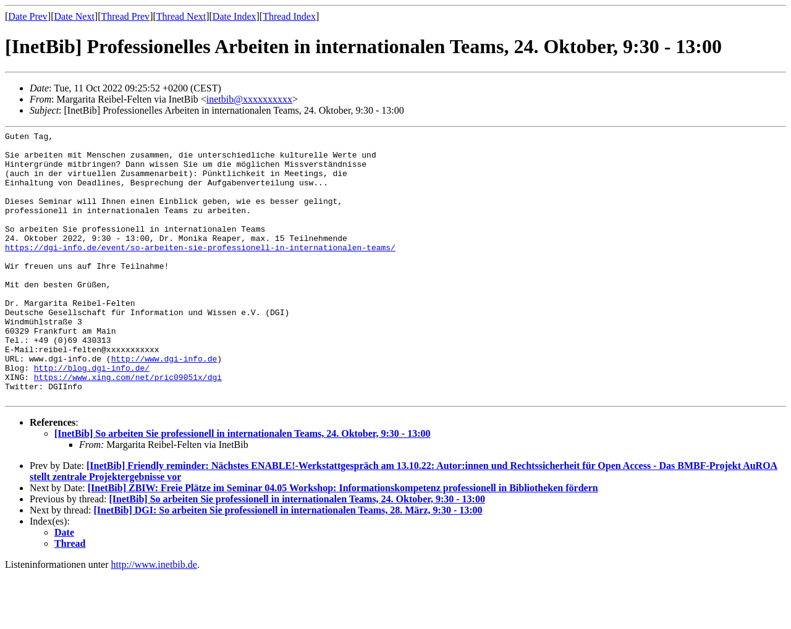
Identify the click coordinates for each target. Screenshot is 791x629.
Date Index (234, 16)
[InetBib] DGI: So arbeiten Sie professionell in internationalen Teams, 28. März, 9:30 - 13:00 (288, 564)
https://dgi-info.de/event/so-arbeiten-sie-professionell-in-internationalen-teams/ (200, 271)
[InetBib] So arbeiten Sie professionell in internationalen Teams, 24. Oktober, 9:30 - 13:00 (242, 487)
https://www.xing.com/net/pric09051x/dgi (128, 427)
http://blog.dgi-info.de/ (92, 415)
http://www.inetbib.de (154, 618)
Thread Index (289, 16)
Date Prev (28, 16)
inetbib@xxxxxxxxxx (249, 99)
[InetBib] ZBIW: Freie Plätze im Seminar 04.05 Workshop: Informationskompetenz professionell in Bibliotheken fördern (343, 541)
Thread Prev (125, 16)
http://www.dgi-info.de (164, 404)
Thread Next (181, 16)
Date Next (74, 16)
